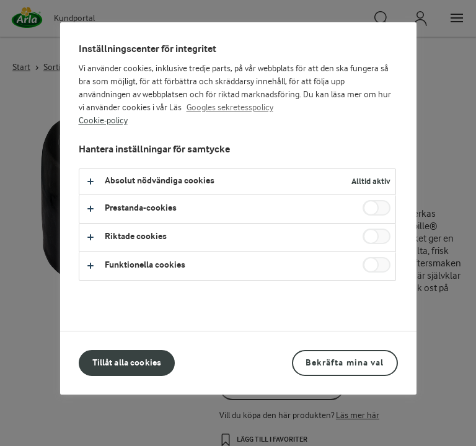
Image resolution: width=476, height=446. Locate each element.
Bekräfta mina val (345, 362)
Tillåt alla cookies (127, 362)
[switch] (376, 208)
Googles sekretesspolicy (230, 107)
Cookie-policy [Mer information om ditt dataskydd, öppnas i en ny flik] (103, 120)
